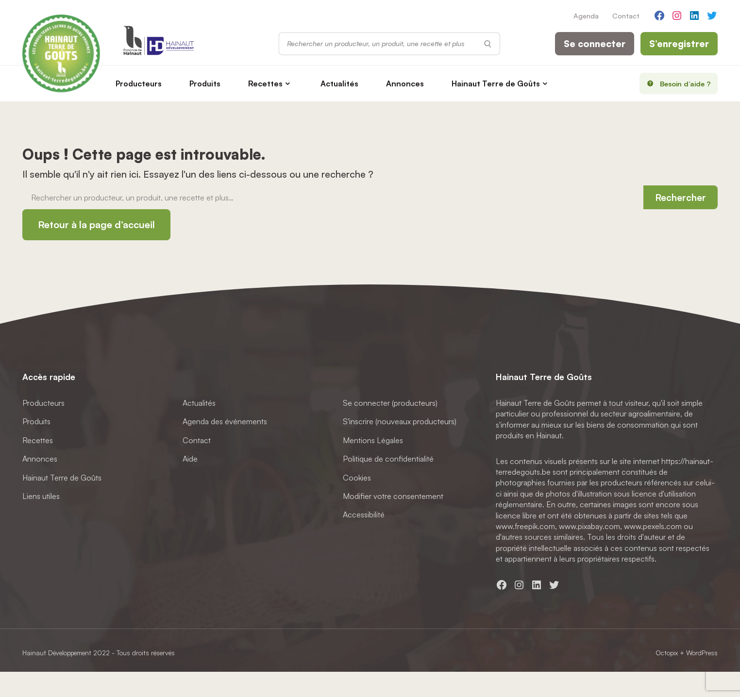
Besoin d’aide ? (675, 83)
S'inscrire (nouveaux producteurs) (399, 422)
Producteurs (139, 83)
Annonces (405, 83)
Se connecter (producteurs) (390, 403)
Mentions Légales (373, 440)
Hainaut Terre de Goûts (496, 83)
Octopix (667, 652)
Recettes (265, 83)
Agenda (586, 15)
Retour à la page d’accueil (96, 224)
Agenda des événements (225, 422)
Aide (190, 459)
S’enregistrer (679, 44)
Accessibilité (364, 515)
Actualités (339, 83)
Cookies (357, 477)
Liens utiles (41, 496)
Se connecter (594, 44)
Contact (625, 15)
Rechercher (680, 197)
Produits (204, 83)
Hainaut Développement (56, 652)
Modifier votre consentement (393, 496)
